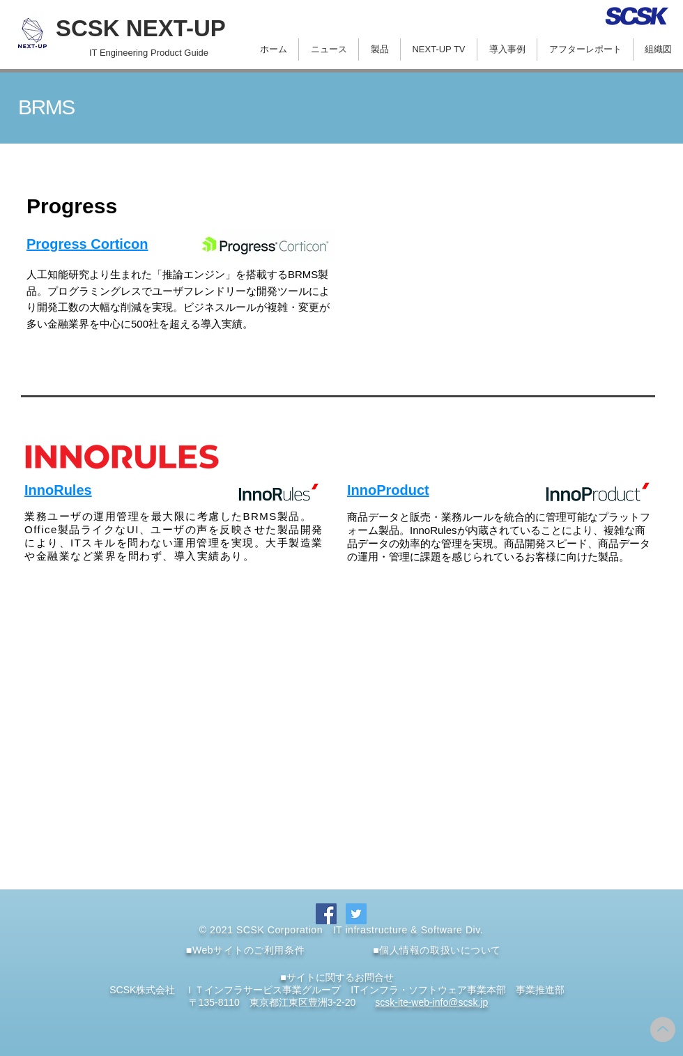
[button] (379, 49)
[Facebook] (326, 913)
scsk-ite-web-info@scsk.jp (431, 1002)
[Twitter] (356, 913)
